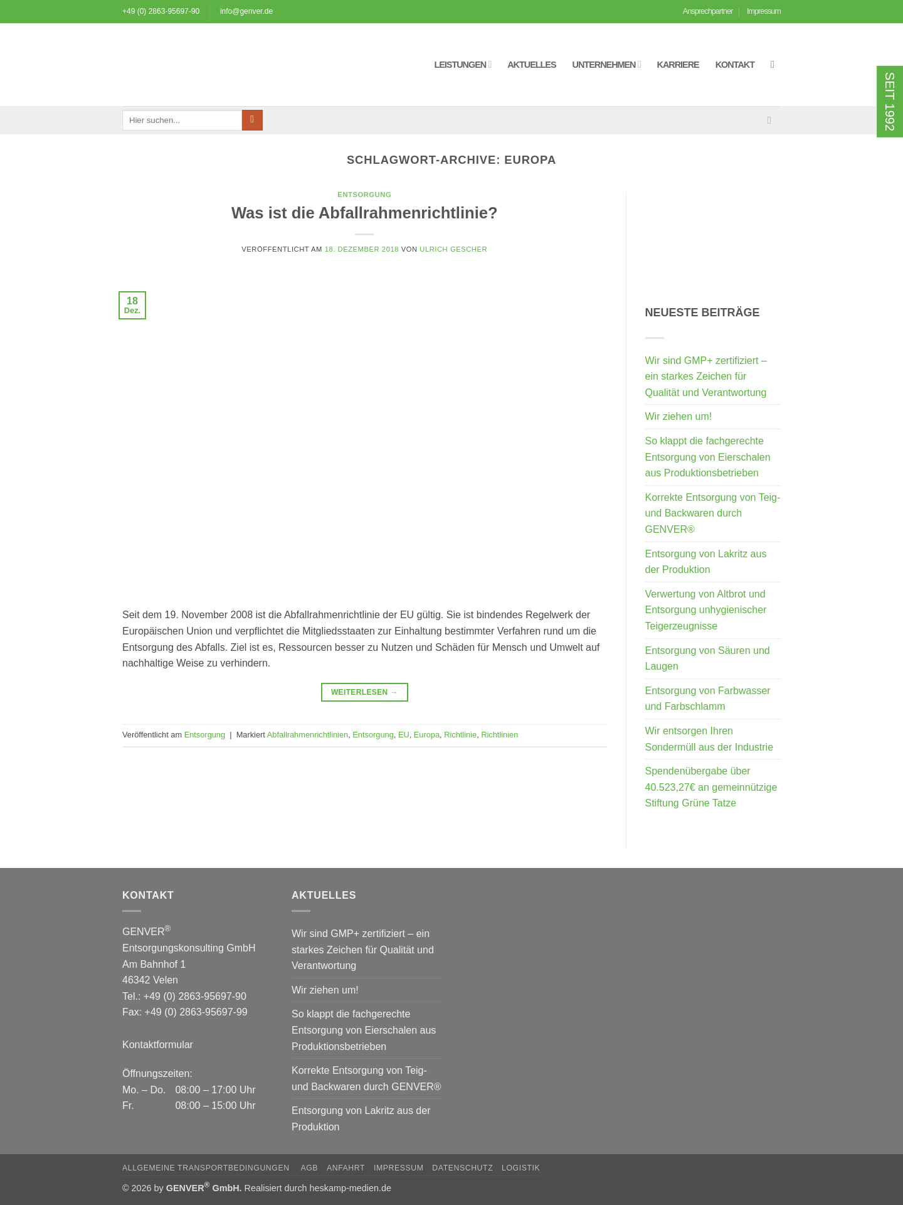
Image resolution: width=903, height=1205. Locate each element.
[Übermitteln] (252, 120)
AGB (309, 1168)
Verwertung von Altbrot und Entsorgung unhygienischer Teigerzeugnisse (706, 610)
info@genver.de (246, 11)
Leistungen (462, 64)
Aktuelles (531, 65)
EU (403, 734)
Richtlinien (499, 734)
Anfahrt (346, 1168)
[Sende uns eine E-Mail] (773, 120)
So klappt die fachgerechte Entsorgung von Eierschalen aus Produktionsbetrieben (708, 457)
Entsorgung (364, 194)
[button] (776, 64)
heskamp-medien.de (350, 1188)
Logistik (521, 1168)
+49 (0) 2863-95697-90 (160, 11)
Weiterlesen (364, 693)
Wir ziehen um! (678, 416)
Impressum (764, 11)
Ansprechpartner (708, 11)
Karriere (678, 65)
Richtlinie (460, 734)
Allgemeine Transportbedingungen (207, 1168)
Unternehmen (607, 64)
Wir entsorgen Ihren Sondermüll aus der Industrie (709, 739)
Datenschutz (462, 1168)
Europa (427, 734)
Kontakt (735, 65)
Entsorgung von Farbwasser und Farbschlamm (708, 698)
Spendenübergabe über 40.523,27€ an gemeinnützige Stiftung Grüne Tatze (711, 787)
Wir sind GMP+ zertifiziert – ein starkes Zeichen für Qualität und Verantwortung (706, 376)
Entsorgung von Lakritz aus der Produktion (706, 562)
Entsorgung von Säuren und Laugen (707, 658)
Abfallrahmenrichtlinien (307, 734)
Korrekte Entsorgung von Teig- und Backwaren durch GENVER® (713, 513)
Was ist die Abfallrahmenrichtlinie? (364, 213)
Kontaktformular (157, 1044)
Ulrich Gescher (453, 249)
